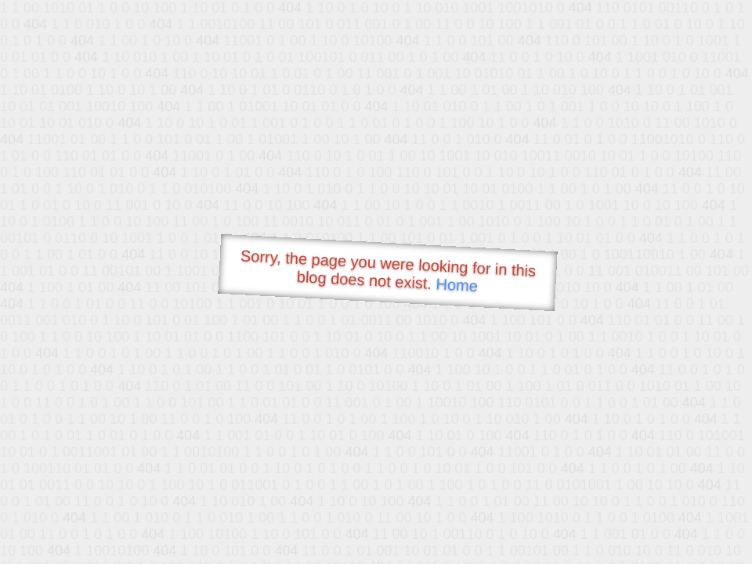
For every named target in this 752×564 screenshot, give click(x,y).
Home (457, 285)
